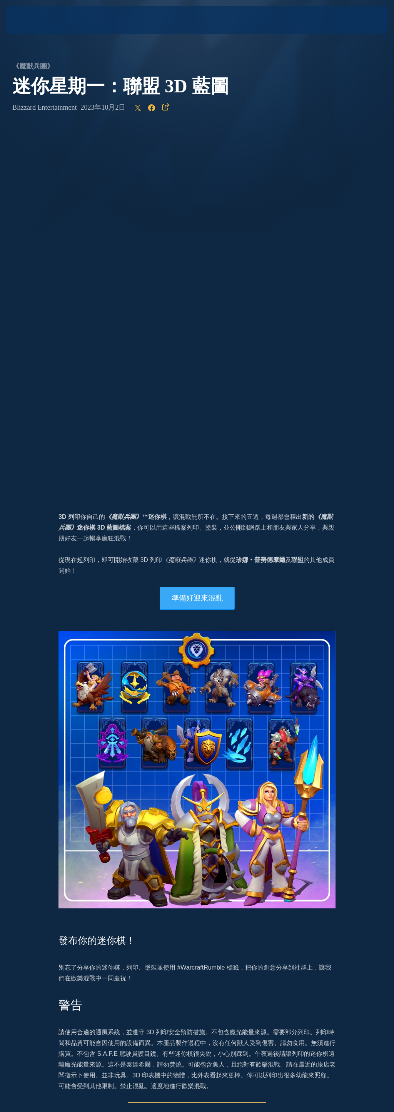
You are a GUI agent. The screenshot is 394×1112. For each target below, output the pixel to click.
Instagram (72, 811)
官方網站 (89, 801)
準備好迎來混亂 (197, 237)
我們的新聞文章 (192, 768)
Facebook (181, 811)
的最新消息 (168, 801)
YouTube (148, 811)
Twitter (103, 811)
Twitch (215, 811)
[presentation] (29, 20)
